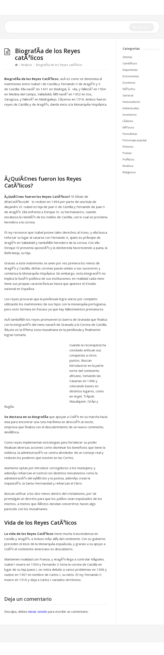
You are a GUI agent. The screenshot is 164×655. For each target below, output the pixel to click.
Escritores (129, 82)
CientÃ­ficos (130, 63)
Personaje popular (135, 140)
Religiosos (129, 172)
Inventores (130, 114)
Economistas (131, 76)
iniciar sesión (37, 611)
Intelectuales (131, 108)
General (128, 95)
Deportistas (130, 70)
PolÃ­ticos (128, 159)
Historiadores (131, 102)
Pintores (128, 146)
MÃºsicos (128, 127)
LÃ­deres (128, 121)
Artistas (127, 57)
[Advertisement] (40, 143)
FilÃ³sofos (129, 89)
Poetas (127, 153)
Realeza (26, 65)
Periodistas (130, 134)
